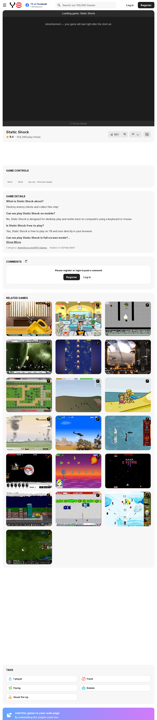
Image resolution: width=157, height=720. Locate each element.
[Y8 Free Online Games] (16, 5)
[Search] (58, 5)
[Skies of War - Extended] (29, 547)
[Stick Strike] (29, 395)
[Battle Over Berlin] (29, 433)
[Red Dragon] (29, 471)
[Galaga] (128, 471)
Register (146, 5)
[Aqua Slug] (128, 395)
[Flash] (115, 678)
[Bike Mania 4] (29, 319)
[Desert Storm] (78, 433)
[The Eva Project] (29, 357)
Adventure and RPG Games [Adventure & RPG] (32, 247)
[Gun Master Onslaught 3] (29, 509)
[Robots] (115, 687)
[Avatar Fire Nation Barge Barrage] (128, 433)
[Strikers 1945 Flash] (78, 357)
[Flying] (41, 687)
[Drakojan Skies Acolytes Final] (128, 357)
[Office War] (78, 319)
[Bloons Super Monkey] (128, 509)
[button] (13, 242)
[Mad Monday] (78, 509)
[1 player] (41, 678)
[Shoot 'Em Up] (41, 697)
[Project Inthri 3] (78, 471)
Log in (130, 5)
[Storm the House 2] (78, 395)
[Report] (135, 134)
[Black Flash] (128, 319)
